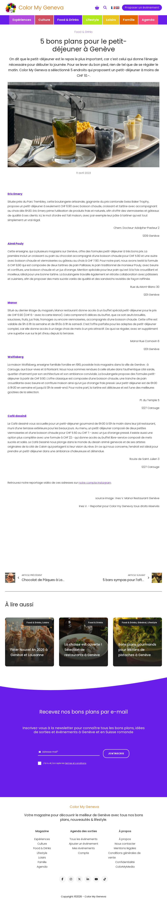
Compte (83, 853)
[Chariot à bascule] (97, 7)
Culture (44, 20)
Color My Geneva (41, 7)
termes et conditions (75, 763)
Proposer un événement (142, 7)
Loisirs (111, 20)
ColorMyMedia (125, 867)
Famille (129, 20)
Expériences (22, 20)
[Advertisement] (83, 540)
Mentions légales (125, 848)
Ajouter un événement (83, 844)
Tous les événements (83, 839)
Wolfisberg (16, 357)
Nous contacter (125, 844)
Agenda (148, 20)
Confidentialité (125, 862)
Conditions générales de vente (124, 855)
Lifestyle (92, 20)
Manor (12, 303)
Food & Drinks (68, 20)
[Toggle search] (105, 7)
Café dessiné (17, 416)
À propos (125, 839)
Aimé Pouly (16, 244)
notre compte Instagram (95, 483)
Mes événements (83, 848)
